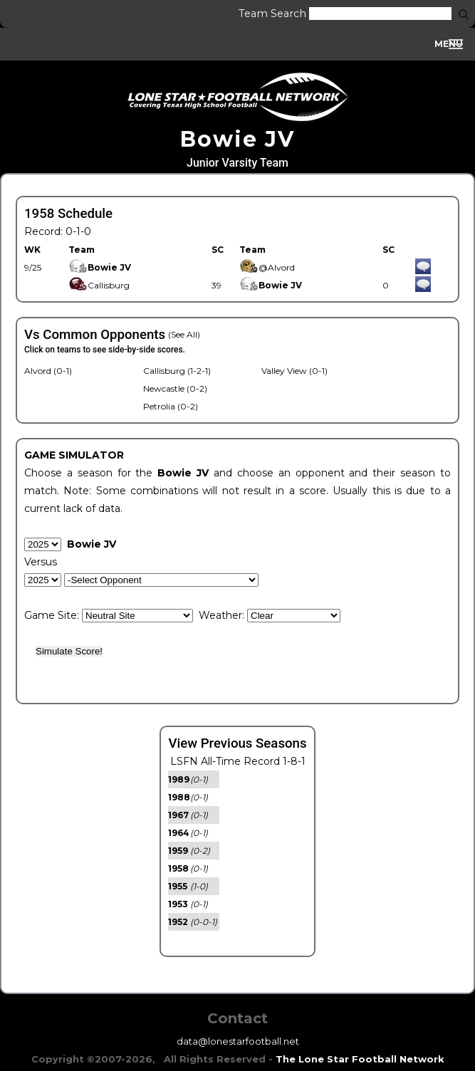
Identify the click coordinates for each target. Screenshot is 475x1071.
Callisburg (99, 285)
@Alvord (267, 267)
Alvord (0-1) (48, 370)
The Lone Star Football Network (360, 1059)
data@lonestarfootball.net (238, 1041)
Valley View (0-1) (294, 370)
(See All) (184, 334)
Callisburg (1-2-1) (177, 370)
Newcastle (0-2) (175, 388)
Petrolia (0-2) (170, 406)
